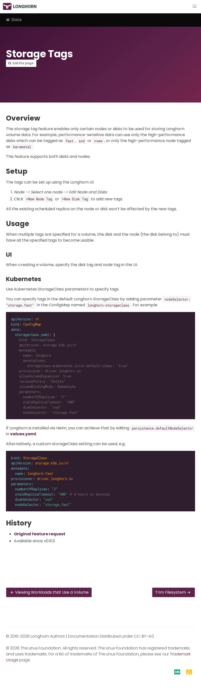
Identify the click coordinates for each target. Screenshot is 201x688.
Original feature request (39, 534)
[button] (194, 6)
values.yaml (23, 434)
